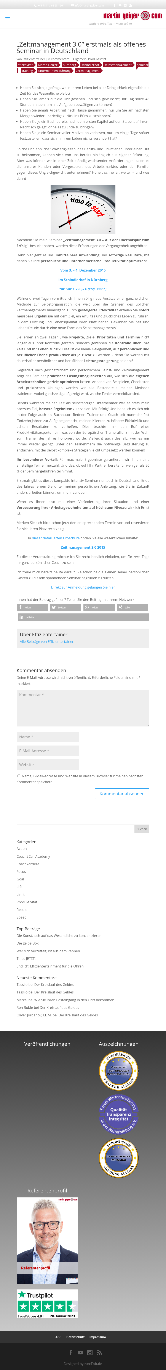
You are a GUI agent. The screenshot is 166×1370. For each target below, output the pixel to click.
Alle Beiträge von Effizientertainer (46, 641)
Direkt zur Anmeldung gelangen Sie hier (83, 587)
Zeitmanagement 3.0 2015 (83, 547)
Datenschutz (75, 1337)
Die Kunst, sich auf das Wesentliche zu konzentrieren (59, 935)
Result (22, 909)
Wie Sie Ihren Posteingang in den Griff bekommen (74, 1000)
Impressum (97, 1337)
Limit (21, 894)
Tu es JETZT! (26, 958)
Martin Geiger (47, 65)
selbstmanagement (117, 65)
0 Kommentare (58, 59)
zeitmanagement (88, 71)
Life (19, 886)
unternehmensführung (54, 71)
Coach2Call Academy (33, 856)
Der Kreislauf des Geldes (54, 984)
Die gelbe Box (28, 943)
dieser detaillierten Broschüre (56, 538)
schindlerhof (90, 65)
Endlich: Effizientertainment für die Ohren (50, 966)
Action (22, 848)
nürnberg (69, 65)
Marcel (22, 1000)
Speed (22, 917)
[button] (32, 607)
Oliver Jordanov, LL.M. (34, 1015)
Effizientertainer (33, 59)
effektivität (25, 65)
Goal (20, 879)
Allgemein (79, 59)
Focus (21, 871)
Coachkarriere (28, 864)
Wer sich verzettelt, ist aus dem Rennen (48, 951)
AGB (58, 1337)
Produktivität (97, 59)
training (27, 71)
